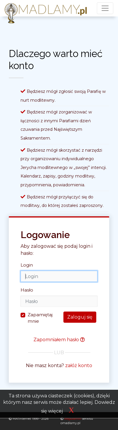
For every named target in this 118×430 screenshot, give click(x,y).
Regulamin (71, 419)
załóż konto (78, 365)
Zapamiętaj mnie (40, 318)
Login (27, 265)
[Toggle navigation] (105, 8)
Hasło (27, 290)
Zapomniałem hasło (59, 339)
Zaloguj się (79, 317)
